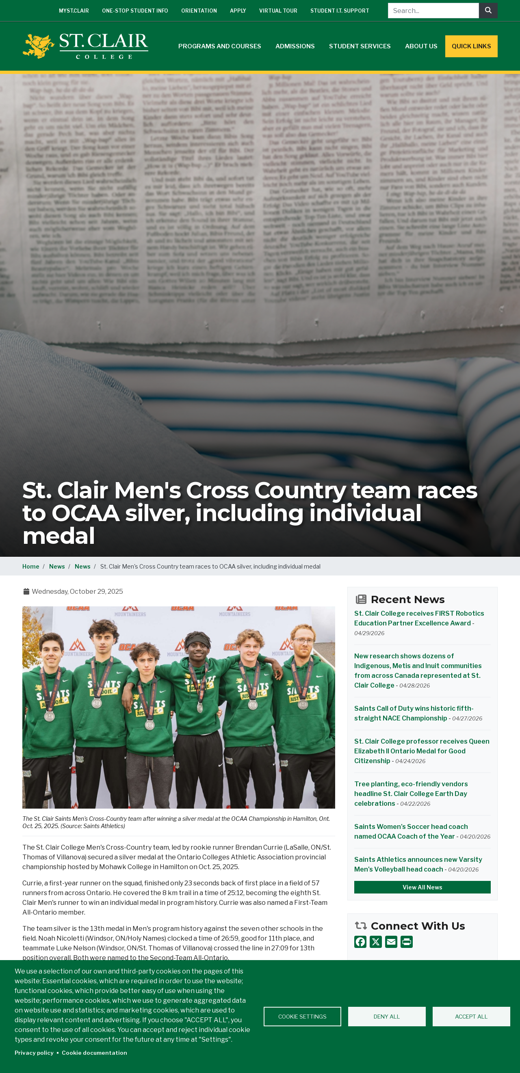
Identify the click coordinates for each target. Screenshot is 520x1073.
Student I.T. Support (339, 11)
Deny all (387, 1016)
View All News (422, 887)
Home (30, 566)
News (57, 566)
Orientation (199, 11)
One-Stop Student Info (135, 11)
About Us (421, 46)
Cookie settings (302, 1016)
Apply (238, 11)
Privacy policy (34, 1052)
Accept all (471, 1016)
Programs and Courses (219, 46)
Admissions (295, 46)
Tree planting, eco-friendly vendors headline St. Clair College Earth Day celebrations (411, 793)
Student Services (360, 46)
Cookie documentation (94, 1052)
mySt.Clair (74, 11)
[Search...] (433, 10)
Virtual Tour (278, 11)
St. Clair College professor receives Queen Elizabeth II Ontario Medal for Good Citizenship (422, 751)
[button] (178, 707)
